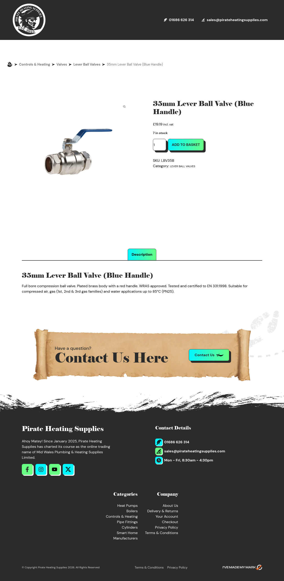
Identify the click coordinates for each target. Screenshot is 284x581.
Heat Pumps (127, 505)
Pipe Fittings (127, 522)
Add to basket (186, 144)
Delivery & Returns (162, 511)
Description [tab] (142, 254)
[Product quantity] (159, 145)
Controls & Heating (34, 64)
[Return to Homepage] (29, 20)
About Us (170, 505)
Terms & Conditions (161, 532)
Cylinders (130, 527)
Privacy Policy (166, 527)
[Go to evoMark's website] (242, 567)
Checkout (170, 522)
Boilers (132, 511)
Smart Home (127, 532)
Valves (62, 64)
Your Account (167, 516)
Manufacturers (125, 538)
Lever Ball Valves (86, 64)
